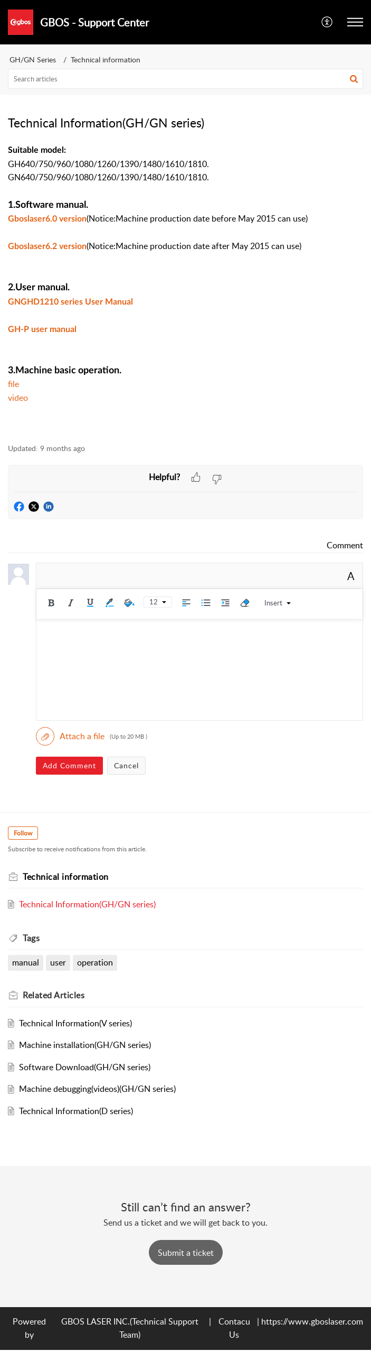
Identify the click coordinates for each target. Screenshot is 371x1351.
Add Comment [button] (69, 765)
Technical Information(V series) (75, 1023)
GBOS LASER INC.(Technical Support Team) (129, 1328)
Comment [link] (345, 545)
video (18, 397)
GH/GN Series (32, 59)
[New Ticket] (186, 1252)
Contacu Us (234, 1328)
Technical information (105, 59)
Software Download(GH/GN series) (84, 1067)
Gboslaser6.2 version (47, 246)
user (58, 962)
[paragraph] (185, 287)
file (13, 384)
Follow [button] (23, 833)
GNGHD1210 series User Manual (70, 302)
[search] (185, 79)
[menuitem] (327, 22)
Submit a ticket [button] (186, 1252)
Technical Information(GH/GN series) (87, 904)
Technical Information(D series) (76, 1111)
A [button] (351, 575)
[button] (327, 22)
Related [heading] (53, 995)
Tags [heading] (31, 938)
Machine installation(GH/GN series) (85, 1045)
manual (25, 962)
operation (95, 962)
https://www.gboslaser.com (312, 1321)
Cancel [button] (126, 765)
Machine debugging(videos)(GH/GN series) (97, 1089)
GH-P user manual (42, 329)
